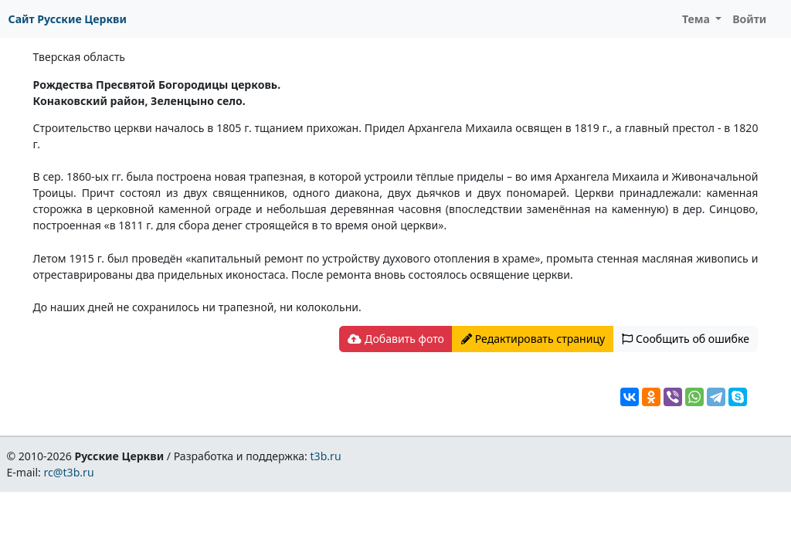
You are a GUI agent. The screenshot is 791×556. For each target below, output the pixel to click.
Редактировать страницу (533, 338)
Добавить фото (395, 338)
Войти (749, 19)
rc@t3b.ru (69, 472)
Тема (697, 19)
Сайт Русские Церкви (67, 19)
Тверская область (79, 56)
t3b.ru (326, 456)
